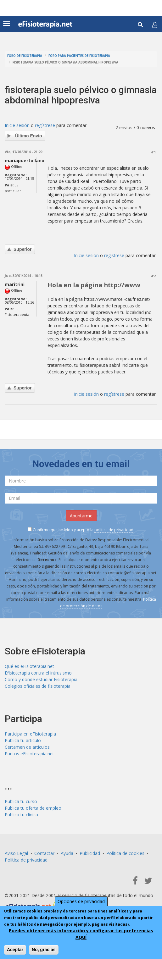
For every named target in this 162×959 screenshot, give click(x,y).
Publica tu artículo (23, 740)
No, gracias (43, 949)
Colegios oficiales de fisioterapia (37, 686)
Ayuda (67, 853)
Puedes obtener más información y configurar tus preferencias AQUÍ (81, 934)
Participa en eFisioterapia (30, 734)
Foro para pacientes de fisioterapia (79, 56)
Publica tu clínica (21, 815)
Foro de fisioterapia (24, 56)
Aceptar (15, 949)
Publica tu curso (21, 801)
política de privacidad (113, 529)
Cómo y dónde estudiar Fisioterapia (41, 679)
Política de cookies (125, 853)
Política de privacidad (26, 860)
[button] (155, 25)
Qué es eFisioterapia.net (29, 666)
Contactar (44, 853)
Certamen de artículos (27, 747)
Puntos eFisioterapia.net (29, 754)
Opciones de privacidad (81, 901)
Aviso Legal (16, 853)
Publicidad (90, 853)
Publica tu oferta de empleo (33, 808)
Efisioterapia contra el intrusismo (38, 673)
